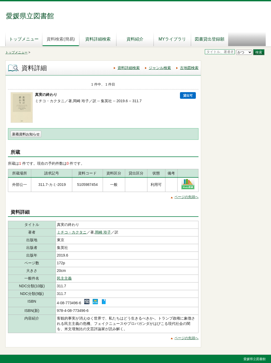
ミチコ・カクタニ (72, 232)
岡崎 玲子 (103, 232)
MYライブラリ (172, 39)
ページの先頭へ (186, 197)
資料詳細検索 (98, 39)
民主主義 (64, 278)
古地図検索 (189, 68)
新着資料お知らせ (26, 134)
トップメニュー (24, 39)
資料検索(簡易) (61, 39)
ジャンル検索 (160, 68)
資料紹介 (135, 39)
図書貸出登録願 (209, 39)
